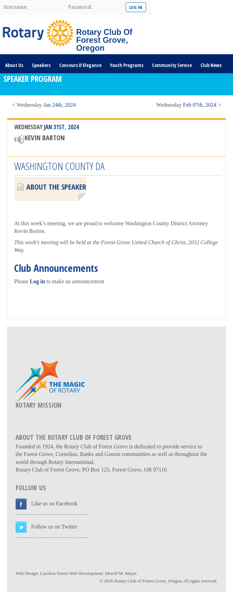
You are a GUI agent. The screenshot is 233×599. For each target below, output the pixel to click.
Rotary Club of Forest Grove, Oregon (148, 580)
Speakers (41, 65)
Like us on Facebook (54, 503)
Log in (37, 281)
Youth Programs (126, 65)
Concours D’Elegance (80, 65)
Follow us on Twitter (54, 527)
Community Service (172, 65)
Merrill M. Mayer (121, 573)
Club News (211, 65)
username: (15, 7)
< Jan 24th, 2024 (44, 105)
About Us (14, 65)
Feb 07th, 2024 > (188, 105)
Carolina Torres (54, 573)
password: (80, 7)
